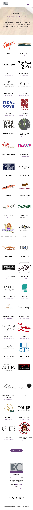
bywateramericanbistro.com (8, 183)
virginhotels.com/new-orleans (9, 163)
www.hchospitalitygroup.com (24, 141)
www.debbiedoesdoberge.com (8, 244)
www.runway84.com (8, 424)
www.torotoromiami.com (8, 264)
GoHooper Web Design (20, 508)
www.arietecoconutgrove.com (8, 444)
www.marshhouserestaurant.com (24, 183)
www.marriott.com (8, 100)
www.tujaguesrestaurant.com (24, 224)
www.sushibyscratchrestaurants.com (8, 363)
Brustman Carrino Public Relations (14, 506)
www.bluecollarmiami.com (24, 363)
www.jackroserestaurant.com (24, 120)
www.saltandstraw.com (9, 222)
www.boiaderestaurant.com (8, 203)
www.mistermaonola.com (24, 161)
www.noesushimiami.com (24, 264)
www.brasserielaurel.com (8, 323)
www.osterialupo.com (24, 60)
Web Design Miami (12, 508)
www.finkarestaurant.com (8, 283)
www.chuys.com (8, 60)
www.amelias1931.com (24, 283)
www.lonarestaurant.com (24, 343)
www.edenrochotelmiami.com (8, 343)
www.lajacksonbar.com (9, 80)
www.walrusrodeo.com (24, 80)
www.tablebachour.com (8, 303)
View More (15, 450)
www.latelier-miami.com (24, 383)
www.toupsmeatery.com (24, 424)
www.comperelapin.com (24, 323)
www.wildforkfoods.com (8, 140)
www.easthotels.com (8, 383)
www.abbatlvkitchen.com (8, 404)
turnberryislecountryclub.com (24, 100)
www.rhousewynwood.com (24, 303)
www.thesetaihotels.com (24, 403)
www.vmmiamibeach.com (24, 244)
